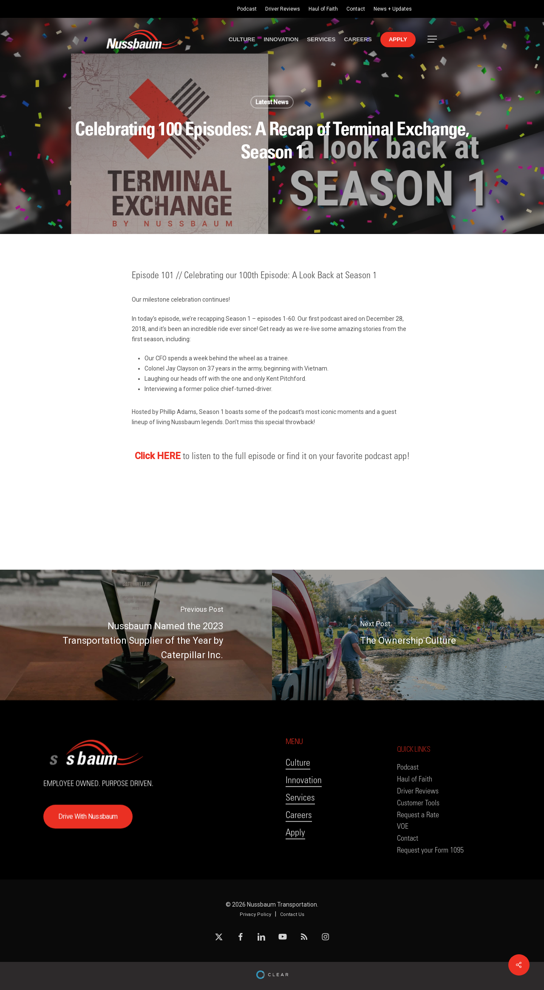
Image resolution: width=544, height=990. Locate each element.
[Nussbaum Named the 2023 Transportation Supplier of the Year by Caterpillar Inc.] (136, 635)
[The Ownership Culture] (408, 635)
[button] (433, 39)
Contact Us (292, 914)
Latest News (272, 102)
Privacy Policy (255, 914)
